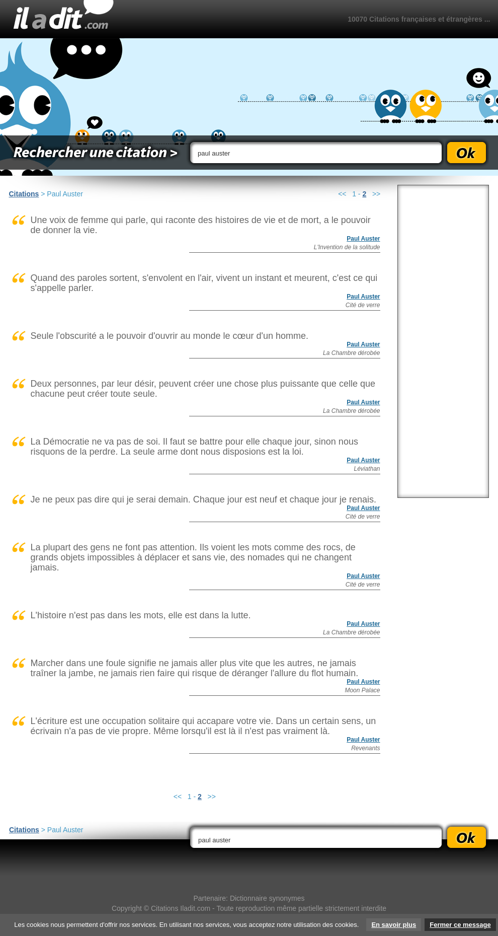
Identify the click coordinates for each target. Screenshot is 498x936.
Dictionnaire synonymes (267, 898)
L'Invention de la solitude (347, 247)
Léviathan (367, 468)
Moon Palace (362, 690)
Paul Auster (363, 238)
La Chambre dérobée (351, 352)
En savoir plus (393, 924)
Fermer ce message (460, 924)
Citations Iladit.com (180, 908)
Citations (24, 194)
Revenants (365, 748)
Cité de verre (363, 305)
